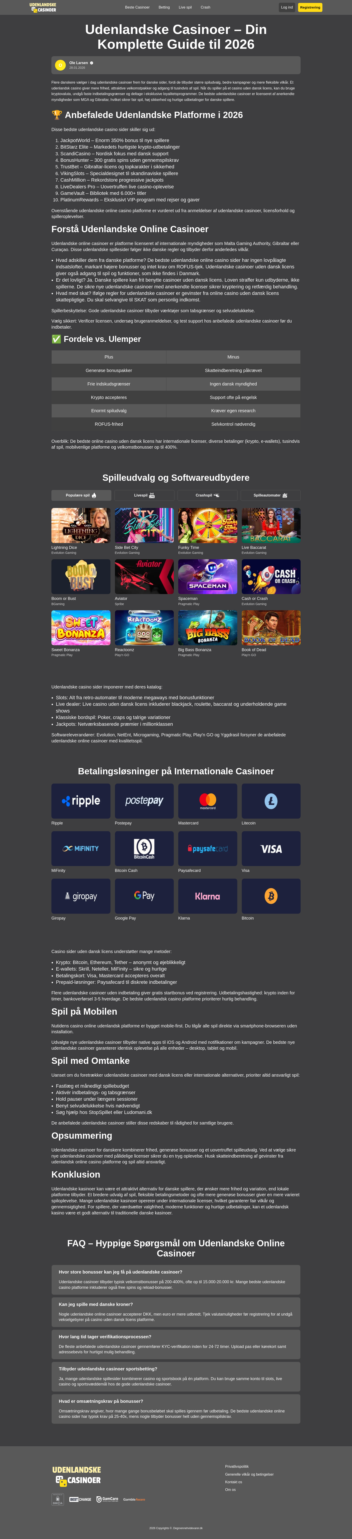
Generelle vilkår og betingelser (249, 1474)
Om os (230, 1490)
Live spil (185, 7)
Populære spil (81, 495)
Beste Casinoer (137, 7)
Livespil (144, 495)
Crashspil (207, 495)
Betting (164, 7)
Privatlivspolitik (237, 1466)
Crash (205, 7)
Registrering (310, 7)
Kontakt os (233, 1482)
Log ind (287, 7)
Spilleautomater (271, 495)
